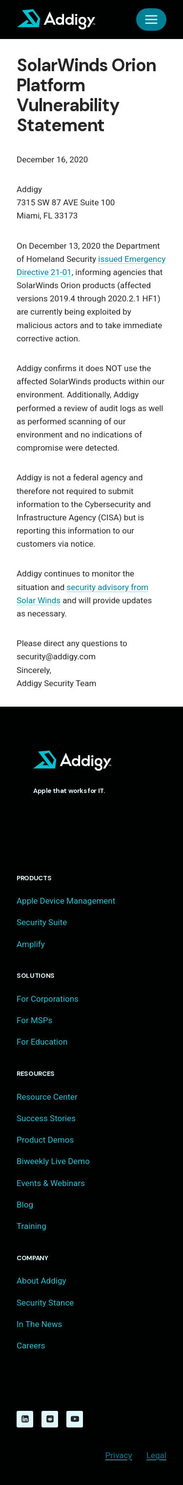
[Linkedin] (25, 1419)
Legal (156, 1455)
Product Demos (45, 1140)
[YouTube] (74, 1419)
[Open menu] (151, 19)
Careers (31, 1345)
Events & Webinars (51, 1183)
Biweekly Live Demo (53, 1161)
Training (31, 1226)
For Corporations (48, 999)
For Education (42, 1042)
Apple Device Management (66, 901)
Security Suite (42, 922)
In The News (39, 1324)
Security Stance (45, 1302)
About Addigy (41, 1281)
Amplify (31, 944)
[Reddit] (49, 1419)
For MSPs (34, 1020)
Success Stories (46, 1118)
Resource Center (47, 1097)
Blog (25, 1204)
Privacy (118, 1455)
